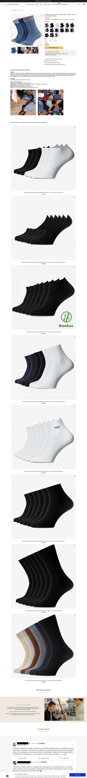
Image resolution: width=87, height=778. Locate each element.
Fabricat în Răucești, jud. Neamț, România (53, 59)
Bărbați (36, 4)
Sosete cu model (46, 4)
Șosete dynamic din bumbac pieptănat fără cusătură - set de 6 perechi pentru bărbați (43, 471)
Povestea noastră (30, 4)
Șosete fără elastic (65, 4)
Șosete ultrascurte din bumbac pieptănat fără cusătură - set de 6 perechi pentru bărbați (43, 192)
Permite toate (77, 768)
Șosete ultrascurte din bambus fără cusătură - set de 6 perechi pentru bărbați (43, 331)
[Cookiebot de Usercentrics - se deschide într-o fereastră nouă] (7, 776)
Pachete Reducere (55, 4)
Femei (41, 4)
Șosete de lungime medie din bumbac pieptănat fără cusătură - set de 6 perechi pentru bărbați (43, 401)
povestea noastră (15, 714)
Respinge (77, 772)
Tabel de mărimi (52, 38)
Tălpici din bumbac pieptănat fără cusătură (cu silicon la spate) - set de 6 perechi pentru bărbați (43, 262)
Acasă (11, 10)
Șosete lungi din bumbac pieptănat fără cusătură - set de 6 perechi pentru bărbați (43, 610)
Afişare (16, 775)
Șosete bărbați (22, 10)
